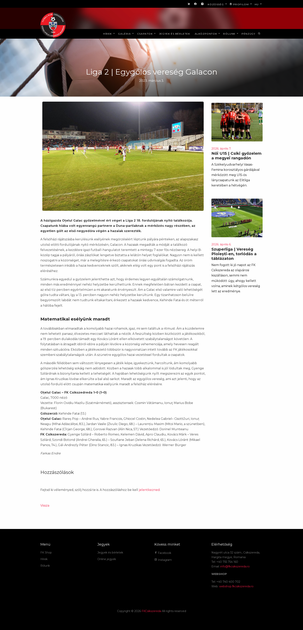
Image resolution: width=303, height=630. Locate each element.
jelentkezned (149, 490)
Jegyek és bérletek (174, 33)
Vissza (44, 505)
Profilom (241, 4)
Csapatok (146, 33)
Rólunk (231, 33)
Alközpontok (208, 33)
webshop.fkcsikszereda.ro (236, 586)
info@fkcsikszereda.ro (235, 566)
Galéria (126, 33)
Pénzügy (248, 33)
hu (259, 4)
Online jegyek (106, 559)
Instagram (163, 560)
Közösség (218, 4)
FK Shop (46, 552)
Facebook (162, 553)
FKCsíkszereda (151, 611)
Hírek (109, 33)
